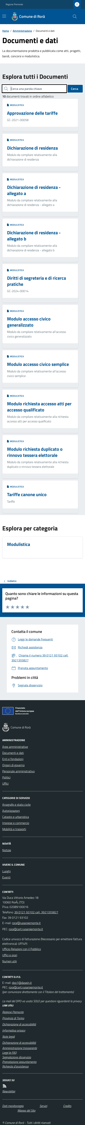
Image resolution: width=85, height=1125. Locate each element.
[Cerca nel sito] (73, 16)
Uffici (5, 783)
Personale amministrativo (18, 771)
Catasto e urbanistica (15, 816)
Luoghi (6, 871)
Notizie (6, 850)
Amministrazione (22, 31)
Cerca (74, 88)
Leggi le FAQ (9, 1052)
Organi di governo (13, 765)
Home (5, 31)
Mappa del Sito (26, 1110)
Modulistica (15, 105)
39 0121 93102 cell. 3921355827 (36, 912)
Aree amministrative (15, 746)
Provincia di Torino (13, 1018)
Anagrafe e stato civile (16, 804)
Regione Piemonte (14, 4)
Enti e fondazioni (12, 759)
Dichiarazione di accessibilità (19, 1024)
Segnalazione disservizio (16, 1057)
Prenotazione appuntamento (19, 1061)
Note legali (8, 1036)
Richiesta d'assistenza (15, 1066)
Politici (6, 777)
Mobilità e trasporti (14, 829)
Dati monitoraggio (13, 1106)
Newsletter (8, 1091)
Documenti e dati (13, 753)
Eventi (6, 877)
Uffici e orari (9, 955)
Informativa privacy (13, 1030)
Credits (67, 1106)
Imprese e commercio (15, 823)
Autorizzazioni (11, 810)
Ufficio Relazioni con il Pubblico (21, 949)
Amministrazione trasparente (19, 1048)
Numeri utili (9, 961)
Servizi (43, 1106)
